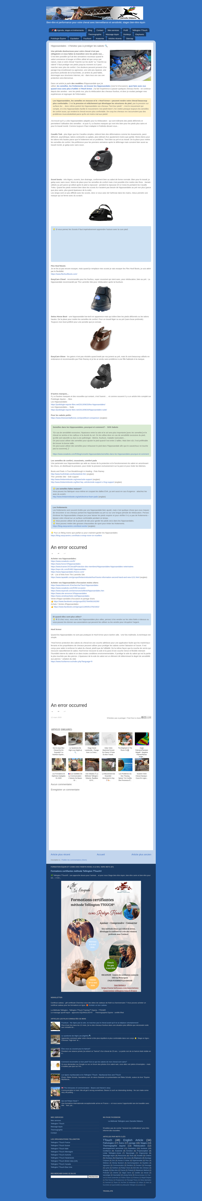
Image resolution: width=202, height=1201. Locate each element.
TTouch (107, 1140)
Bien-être (114, 1170)
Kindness (136, 1177)
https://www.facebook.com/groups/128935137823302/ (76, 607)
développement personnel (113, 1148)
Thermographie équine (114, 1146)
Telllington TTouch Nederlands (62, 1158)
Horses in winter (123, 1160)
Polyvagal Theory (132, 1180)
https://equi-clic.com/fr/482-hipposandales (68, 569)
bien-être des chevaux (141, 1168)
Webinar (106, 1163)
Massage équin (112, 34)
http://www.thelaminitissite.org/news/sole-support (71, 479)
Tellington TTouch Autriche (61, 1155)
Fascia (122, 1170)
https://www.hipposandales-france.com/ (67, 572)
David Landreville (112, 1177)
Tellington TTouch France (60, 1142)
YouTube (123, 1182)
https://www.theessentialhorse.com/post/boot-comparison (75, 418)
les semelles (62, 86)
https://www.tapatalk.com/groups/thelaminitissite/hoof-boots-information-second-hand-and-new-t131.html (95, 577)
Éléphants (138, 1158)
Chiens (148, 1156)
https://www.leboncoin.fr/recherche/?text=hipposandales (74, 585)
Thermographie (94, 34)
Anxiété (140, 1156)
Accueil (101, 854)
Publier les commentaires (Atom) (74, 860)
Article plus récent (60, 854)
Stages (143, 1143)
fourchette (106, 1185)
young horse (127, 1175)
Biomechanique (140, 1175)
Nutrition (115, 1168)
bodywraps (132, 1182)
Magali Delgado (146, 1177)
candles (137, 1173)
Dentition (130, 1165)
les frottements (76, 86)
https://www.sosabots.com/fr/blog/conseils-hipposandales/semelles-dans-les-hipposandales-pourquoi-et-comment (101, 454)
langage (105, 1170)
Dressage (148, 1165)
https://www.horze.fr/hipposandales (66, 564)
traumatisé (116, 1175)
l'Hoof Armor (86, 89)
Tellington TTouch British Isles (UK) (64, 1161)
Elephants (139, 34)
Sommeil (108, 1182)
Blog (90, 30)
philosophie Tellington (129, 1185)
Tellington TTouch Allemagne (62, 1152)
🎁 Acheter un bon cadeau (96, 1005)
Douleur (139, 1165)
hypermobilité (116, 1185)
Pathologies (108, 1143)
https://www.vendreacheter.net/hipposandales (70, 596)
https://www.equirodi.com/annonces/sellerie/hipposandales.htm (77, 591)
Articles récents (115, 38)
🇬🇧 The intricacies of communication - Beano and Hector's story (85, 1088)
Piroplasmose (120, 1180)
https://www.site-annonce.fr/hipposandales (69, 593)
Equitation (74, 38)
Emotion (129, 1151)
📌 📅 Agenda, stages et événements (67, 30)
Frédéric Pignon (126, 1177)
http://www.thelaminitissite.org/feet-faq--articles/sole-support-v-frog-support (82, 482)
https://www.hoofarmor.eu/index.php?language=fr (71, 661)
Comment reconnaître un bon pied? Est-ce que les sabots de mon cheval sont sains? (94, 1062)
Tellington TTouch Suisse (60, 1145)
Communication (118, 1165)
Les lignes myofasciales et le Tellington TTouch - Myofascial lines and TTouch (91, 1075)
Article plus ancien (141, 854)
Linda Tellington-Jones (112, 1153)
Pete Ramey (109, 1180)
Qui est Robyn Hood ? (69, 1101)
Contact (100, 30)
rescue (146, 1173)
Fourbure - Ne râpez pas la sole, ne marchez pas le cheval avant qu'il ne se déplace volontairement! (99, 1023)
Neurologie (130, 1153)
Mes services (113, 30)
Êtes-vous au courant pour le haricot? (75, 1049)
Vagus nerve (126, 1173)
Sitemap (129, 38)
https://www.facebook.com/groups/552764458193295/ (76, 601)
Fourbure (87, 38)
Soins (121, 1143)
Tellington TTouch (139, 30)
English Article (133, 1140)
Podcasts (106, 1173)
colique (141, 1182)
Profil (125, 30)
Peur (147, 1160)
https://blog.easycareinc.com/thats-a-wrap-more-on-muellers (76, 535)
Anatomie (100, 38)
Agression (106, 1165)
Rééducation (139, 1146)
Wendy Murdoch (118, 1163)
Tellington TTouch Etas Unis (61, 1167)
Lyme (107, 1168)
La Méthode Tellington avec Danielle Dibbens (125, 1121)
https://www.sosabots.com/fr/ (63, 561)
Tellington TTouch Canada (61, 1164)
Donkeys (127, 34)
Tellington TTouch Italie (59, 1149)
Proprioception (142, 1151)
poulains (140, 1185)
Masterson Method (142, 1170)
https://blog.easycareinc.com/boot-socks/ (70, 526)
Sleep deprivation (145, 1180)
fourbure (144, 1148)
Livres (128, 1158)
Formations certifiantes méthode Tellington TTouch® (76, 871)
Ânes (132, 1156)
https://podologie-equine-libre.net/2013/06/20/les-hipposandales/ (78, 404)
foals (147, 1182)
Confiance (107, 1151)
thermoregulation (133, 1163)
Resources (122, 1156)
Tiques (116, 1182)
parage (132, 1143)
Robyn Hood (125, 1168)
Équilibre (145, 1163)
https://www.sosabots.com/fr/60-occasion (68, 588)
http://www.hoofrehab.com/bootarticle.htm (68, 474)
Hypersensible (137, 1160)
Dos (113, 1160)
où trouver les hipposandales (97, 86)
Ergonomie (143, 1153)
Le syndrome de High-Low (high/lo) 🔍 (76, 1036)
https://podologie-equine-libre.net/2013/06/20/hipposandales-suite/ (79, 410)
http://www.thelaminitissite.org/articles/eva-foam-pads (75, 497)
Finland (130, 1170)
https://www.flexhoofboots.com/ (64, 274)
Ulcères (115, 1173)
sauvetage (106, 1175)
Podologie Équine (58, 38)
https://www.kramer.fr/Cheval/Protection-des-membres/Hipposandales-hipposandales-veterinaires (92, 567)
